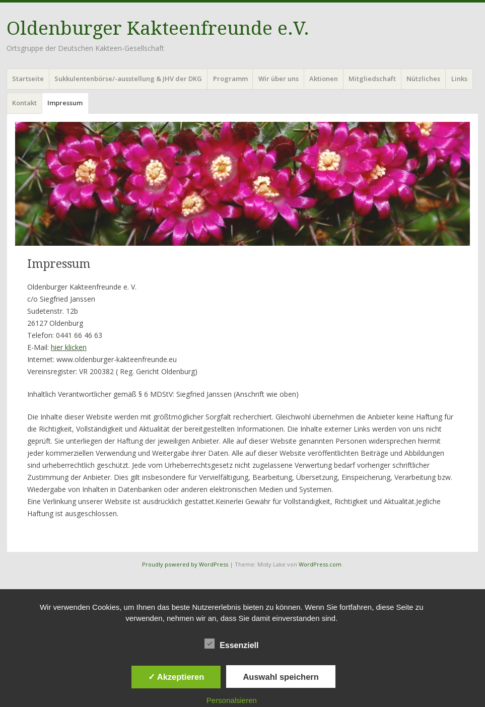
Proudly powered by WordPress (185, 564)
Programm (230, 78)
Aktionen (323, 78)
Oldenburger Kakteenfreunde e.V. (158, 28)
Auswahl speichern (280, 676)
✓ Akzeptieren (176, 676)
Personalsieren (231, 700)
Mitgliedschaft (372, 78)
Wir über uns (278, 78)
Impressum (65, 102)
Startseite (28, 78)
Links (459, 78)
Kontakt (24, 102)
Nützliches (423, 78)
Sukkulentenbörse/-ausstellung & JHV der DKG (128, 78)
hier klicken (69, 347)
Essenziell (231, 644)
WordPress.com (320, 564)
